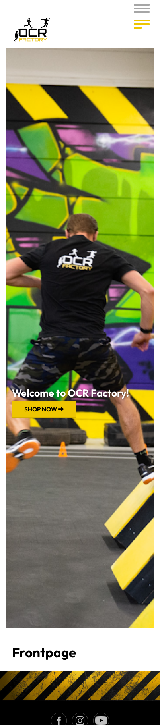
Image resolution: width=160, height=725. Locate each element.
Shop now (44, 409)
